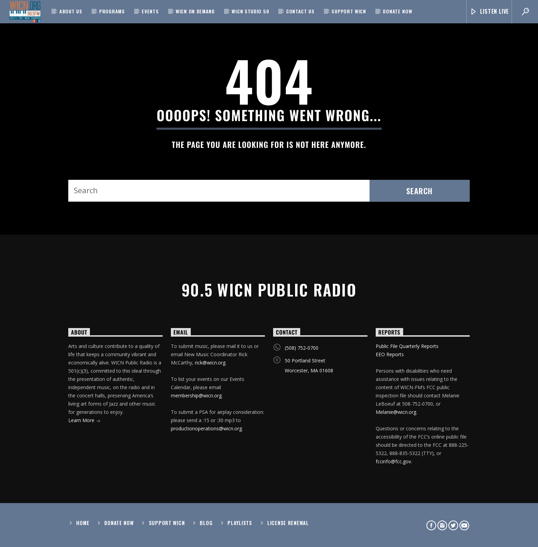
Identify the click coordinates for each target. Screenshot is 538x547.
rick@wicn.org (210, 362)
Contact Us (300, 11)
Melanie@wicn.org (396, 412)
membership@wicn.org (196, 395)
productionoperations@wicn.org (206, 428)
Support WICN (348, 11)
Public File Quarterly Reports (407, 346)
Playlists (239, 522)
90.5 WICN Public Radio (269, 289)
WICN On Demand (195, 11)
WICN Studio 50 (250, 11)
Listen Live (489, 11)
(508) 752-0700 (301, 348)
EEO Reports (390, 354)
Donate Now (397, 11)
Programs (112, 11)
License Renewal (288, 522)
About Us (70, 11)
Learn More (84, 421)
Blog (206, 522)
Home (82, 522)
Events (150, 11)
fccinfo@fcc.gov (393, 461)
